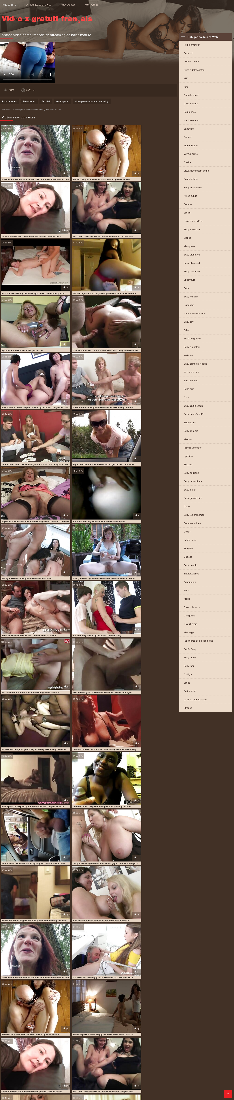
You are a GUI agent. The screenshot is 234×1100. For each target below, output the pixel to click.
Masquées (189, 246)
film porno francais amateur (210, 1050)
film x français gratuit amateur (181, 1052)
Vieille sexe (9, 1086)
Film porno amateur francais (64, 1086)
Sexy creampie (192, 271)
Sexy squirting (191, 473)
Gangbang (189, 616)
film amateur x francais (148, 1050)
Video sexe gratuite (139, 1083)
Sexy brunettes (192, 255)
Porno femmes (60, 1083)
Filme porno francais (26, 1074)
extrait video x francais (85, 1050)
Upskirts (188, 456)
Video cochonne (50, 1074)
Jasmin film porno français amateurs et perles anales (89, 171)
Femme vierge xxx (110, 1074)
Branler (187, 137)
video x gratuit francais (102, 1064)
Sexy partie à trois (193, 406)
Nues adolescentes (194, 70)
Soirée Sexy (190, 649)
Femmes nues (72, 1071)
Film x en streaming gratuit (29, 1077)
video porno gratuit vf (132, 1060)
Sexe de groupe (192, 339)
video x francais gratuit (204, 1062)
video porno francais (49, 1091)
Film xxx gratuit (74, 1091)
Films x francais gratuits (214, 1091)
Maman (188, 439)
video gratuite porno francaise (44, 1058)
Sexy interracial (192, 229)
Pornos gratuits (12, 1089)
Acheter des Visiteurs (16, 1066)
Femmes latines (192, 523)
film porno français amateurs (19, 1052)
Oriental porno (191, 62)
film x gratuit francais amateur (109, 1054)
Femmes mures (12, 1094)
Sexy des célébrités (194, 414)
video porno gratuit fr (69, 1060)
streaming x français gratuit (112, 1056)
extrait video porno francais (53, 1050)
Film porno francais (82, 1077)
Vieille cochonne (32, 1071)
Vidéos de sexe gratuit (184, 1071)
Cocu (186, 397)
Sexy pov (189, 322)
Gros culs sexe (192, 607)
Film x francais (157, 1080)
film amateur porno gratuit (117, 1050)
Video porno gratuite (165, 1083)
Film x (75, 1083)
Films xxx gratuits (93, 1071)
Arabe (187, 599)
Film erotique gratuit (78, 1080)
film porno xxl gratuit (97, 1091)
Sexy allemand (192, 263)
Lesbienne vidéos (193, 221)
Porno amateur (191, 45)
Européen (188, 548)
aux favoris (91, 5)
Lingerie (188, 557)
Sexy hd (188, 53)
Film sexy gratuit (20, 1080)
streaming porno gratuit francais (74, 1056)
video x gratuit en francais (71, 1064)
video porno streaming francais (166, 1060)
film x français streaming (74, 1054)
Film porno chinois (211, 1071)
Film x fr (204, 1089)
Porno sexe (190, 112)
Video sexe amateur (193, 1077)
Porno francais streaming (107, 1080)
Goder (187, 506)
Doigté (187, 532)
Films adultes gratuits (31, 1086)
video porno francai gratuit (139, 1058)
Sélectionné (190, 423)
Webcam (188, 355)
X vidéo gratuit (52, 1071)
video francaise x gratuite (209, 1056)
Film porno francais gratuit (151, 1071)
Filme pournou (171, 1091)
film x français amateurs (147, 1052)
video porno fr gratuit (108, 1058)
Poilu (186, 288)
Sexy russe (190, 658)
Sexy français (191, 431)
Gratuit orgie (190, 624)
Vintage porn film (59, 1077)
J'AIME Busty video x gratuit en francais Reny (143, 411)
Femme (188, 204)
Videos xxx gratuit (111, 1086)
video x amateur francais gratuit (42, 1062)
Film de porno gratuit (147, 1091)
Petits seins (190, 691)
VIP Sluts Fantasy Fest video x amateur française (86, 363)
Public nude (190, 540)
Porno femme (198, 1086)
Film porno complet (186, 1074)
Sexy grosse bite (193, 498)
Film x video (171, 1089)
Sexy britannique (193, 481)
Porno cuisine (154, 1077)
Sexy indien (190, 490)
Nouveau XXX (68, 5)
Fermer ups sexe (192, 448)
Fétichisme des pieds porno (198, 641)
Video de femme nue (181, 1080)
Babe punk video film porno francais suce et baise (87, 411)
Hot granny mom (193, 187)
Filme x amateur (189, 1083)
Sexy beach (190, 565)
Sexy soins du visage (195, 364)
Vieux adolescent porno (196, 171)
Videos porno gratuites (110, 1077)
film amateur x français (178, 1050)
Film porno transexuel (120, 1071)
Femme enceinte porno (158, 1074)
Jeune (187, 683)
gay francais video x (181, 1054)
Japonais (189, 129)
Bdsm (187, 330)
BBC (186, 590)
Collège (188, 674)
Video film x (172, 1077)
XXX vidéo (39, 1080)
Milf (185, 78)
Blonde (187, 238)
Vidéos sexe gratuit (23, 1091)
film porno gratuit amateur (54, 1052)
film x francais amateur (116, 1052)
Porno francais (133, 1074)
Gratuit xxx (215, 1086)
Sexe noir (189, 389)
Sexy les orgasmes (194, 515)
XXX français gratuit (37, 1083)
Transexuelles (191, 574)
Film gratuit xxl (135, 1077)
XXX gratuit (49, 1089)
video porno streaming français (204, 1060)
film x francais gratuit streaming (38, 1054)
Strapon (188, 708)
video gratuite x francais (78, 1058)
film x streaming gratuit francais (148, 1054)
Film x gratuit (207, 1074)
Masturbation (191, 146)
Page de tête (9, 5)
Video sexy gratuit (91, 1083)
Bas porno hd (191, 381)
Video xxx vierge (114, 1083)
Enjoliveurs (189, 280)
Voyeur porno (191, 154)
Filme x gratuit (31, 1089)
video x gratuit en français (38, 1064)
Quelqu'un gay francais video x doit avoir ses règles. (147, 891)
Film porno (91, 1074)
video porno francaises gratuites (35, 1060)
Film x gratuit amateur (137, 1086)
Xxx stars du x (191, 372)
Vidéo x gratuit (189, 1089)
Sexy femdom (191, 297)
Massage (189, 632)
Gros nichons (191, 104)
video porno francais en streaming (91, 102)
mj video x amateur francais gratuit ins (21, 267)
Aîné (186, 87)
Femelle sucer (191, 95)
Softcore (188, 465)
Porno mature (55, 1080)
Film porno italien (151, 1089)
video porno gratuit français (100, 1060)
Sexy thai (189, 666)
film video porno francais (86, 1052)
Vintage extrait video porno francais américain (144, 363)
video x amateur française (78, 1062)
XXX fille (157, 1086)
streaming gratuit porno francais (33, 1056)
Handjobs (189, 305)
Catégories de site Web (38, 5)
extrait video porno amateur (18, 1050)
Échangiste (190, 582)
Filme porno (90, 1086)
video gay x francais (13, 1058)
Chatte (187, 162)
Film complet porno (88, 1089)
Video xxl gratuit (72, 1074)
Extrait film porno (122, 1091)
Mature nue (132, 1089)
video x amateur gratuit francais (114, 1062)
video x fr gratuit (178, 1062)
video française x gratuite (177, 1056)
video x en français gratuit (150, 1062)
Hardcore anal (191, 120)
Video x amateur (206, 1080)
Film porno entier (113, 1089)
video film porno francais (145, 1056)
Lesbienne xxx (11, 1071)
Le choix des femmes (195, 700)
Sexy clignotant (192, 347)
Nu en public (190, 196)
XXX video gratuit (136, 1080)
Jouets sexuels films (194, 313)
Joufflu (187, 213)
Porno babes (190, 179)
